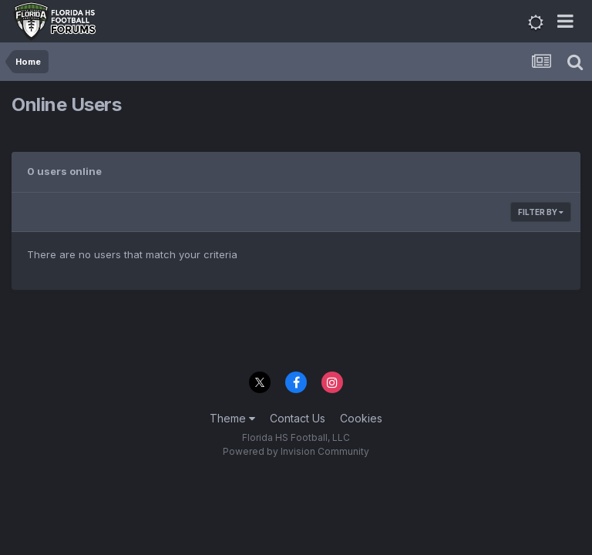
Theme (232, 418)
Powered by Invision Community (296, 451)
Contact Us (297, 418)
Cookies (361, 418)
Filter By (540, 212)
